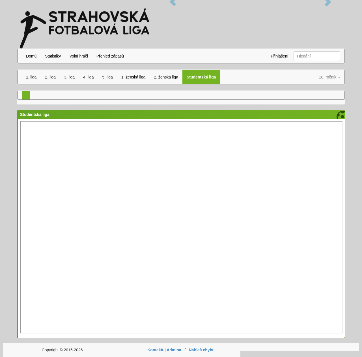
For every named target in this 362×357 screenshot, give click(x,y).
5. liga (107, 77)
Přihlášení (279, 56)
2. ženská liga (166, 77)
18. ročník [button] (329, 77)
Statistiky (53, 56)
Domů (31, 56)
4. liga (88, 77)
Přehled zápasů (110, 56)
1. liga (31, 77)
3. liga (69, 77)
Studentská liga (201, 77)
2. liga (50, 77)
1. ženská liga (133, 77)
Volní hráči (78, 56)
